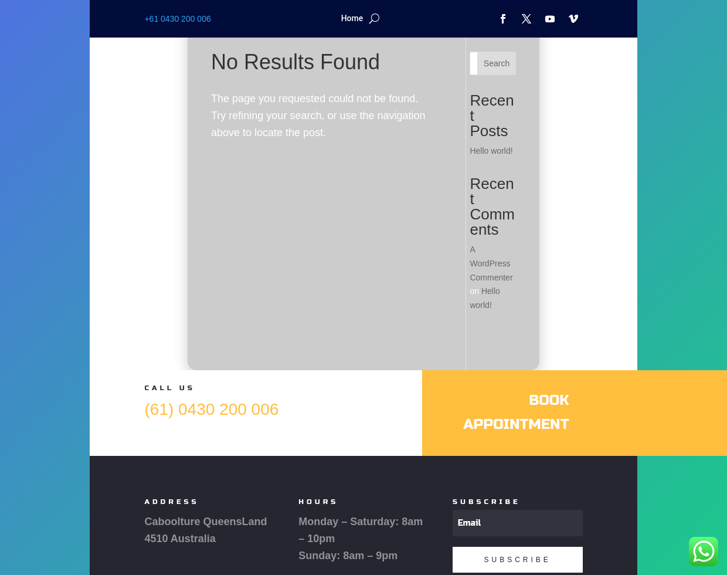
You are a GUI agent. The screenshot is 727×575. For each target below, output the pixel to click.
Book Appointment (516, 412)
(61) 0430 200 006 (211, 409)
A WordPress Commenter (491, 263)
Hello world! (491, 150)
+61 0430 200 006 (177, 18)
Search (496, 63)
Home (352, 18)
